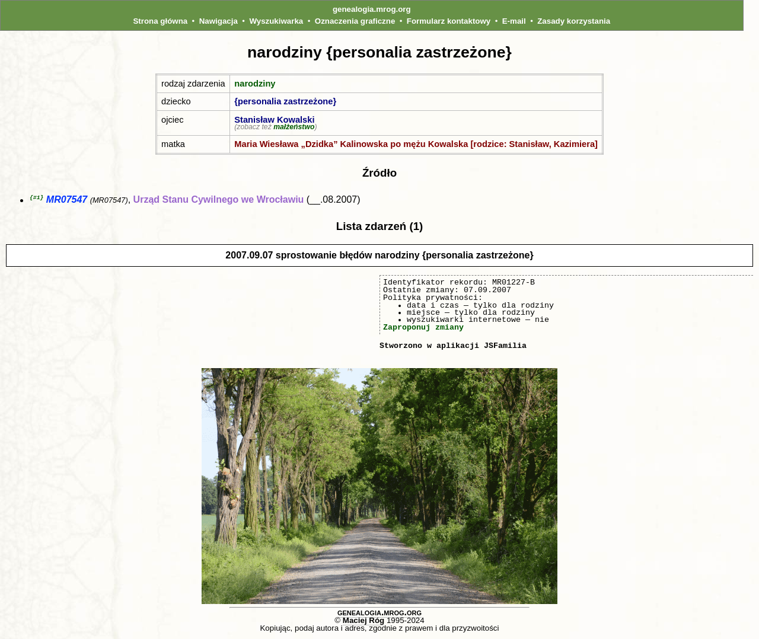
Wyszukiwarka (276, 21)
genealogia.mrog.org (372, 9)
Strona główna (160, 21)
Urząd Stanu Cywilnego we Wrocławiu (218, 201)
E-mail (514, 21)
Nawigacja (218, 21)
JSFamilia (505, 346)
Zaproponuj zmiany (423, 327)
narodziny (254, 83)
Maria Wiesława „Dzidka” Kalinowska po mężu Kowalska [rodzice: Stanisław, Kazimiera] (416, 144)
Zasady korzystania (573, 21)
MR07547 (66, 201)
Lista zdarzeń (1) (379, 227)
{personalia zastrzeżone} (285, 101)
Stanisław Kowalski (274, 119)
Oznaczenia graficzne (355, 21)
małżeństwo (293, 127)
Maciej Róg (363, 620)
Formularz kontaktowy (448, 21)
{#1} (36, 198)
